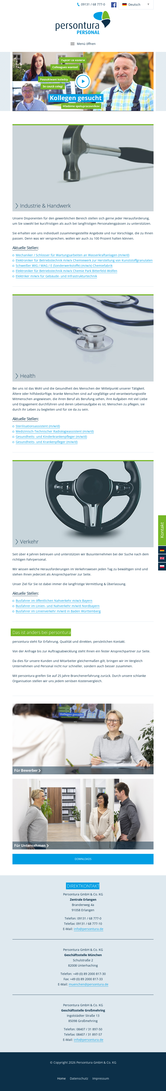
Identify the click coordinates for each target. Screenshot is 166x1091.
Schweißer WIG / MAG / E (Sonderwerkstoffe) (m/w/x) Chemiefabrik (64, 265)
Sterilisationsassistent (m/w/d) (38, 426)
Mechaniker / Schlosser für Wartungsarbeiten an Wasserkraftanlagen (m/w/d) (72, 255)
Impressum (100, 1078)
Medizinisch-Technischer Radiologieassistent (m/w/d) (55, 431)
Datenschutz (79, 1078)
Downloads (83, 859)
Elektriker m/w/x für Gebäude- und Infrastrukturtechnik (56, 276)
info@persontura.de (88, 929)
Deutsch (131, 4)
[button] (83, 81)
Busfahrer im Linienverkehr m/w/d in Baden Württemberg (58, 611)
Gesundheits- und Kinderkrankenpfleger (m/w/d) (51, 436)
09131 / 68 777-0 (93, 4)
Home (61, 1078)
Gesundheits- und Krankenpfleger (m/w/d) (47, 442)
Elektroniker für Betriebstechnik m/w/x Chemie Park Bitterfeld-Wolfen (66, 271)
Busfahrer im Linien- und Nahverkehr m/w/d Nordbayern (58, 606)
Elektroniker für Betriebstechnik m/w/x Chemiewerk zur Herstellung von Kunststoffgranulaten (84, 260)
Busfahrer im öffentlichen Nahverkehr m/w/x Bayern (54, 600)
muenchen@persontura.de (88, 984)
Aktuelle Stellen (25, 247)
